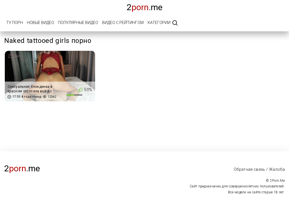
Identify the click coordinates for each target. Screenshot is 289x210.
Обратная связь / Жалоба (259, 169)
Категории (159, 22)
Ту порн (14, 22)
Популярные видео (78, 22)
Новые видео (40, 22)
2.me (145, 7)
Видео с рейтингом (123, 22)
